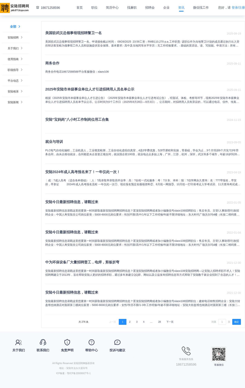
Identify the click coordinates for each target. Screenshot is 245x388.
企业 (166, 7)
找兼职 (132, 7)
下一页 (169, 321)
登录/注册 (238, 7)
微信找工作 (201, 7)
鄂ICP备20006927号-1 (79, 373)
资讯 (181, 7)
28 (159, 321)
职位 (94, 7)
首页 (79, 7)
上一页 (112, 321)
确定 (236, 321)
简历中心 (112, 7)
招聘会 (150, 7)
